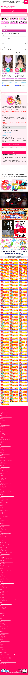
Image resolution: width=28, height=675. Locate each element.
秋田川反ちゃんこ (5, 418)
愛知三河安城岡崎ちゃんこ (7, 544)
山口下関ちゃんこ (5, 636)
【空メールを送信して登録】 (14, 144)
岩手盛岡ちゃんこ (5, 430)
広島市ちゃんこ (4, 633)
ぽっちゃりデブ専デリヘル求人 (8, 662)
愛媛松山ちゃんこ (5, 613)
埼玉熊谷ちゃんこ (5, 454)
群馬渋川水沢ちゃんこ (6, 468)
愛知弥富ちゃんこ (5, 549)
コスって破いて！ (5, 665)
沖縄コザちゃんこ (5, 650)
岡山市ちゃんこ (4, 647)
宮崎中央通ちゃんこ (6, 646)
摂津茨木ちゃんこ (5, 602)
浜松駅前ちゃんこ (5, 557)
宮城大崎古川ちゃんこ (6, 417)
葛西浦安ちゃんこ (5, 492)
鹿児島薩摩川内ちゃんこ (7, 625)
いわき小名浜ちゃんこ (6, 422)
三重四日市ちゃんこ (6, 550)
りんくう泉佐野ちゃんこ (7, 596)
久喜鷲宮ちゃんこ (5, 488)
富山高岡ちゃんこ (5, 520)
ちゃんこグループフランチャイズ (9, 660)
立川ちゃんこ (4, 442)
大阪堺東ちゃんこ (5, 594)
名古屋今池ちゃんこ (6, 542)
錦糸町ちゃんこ (4, 465)
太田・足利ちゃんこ (6, 486)
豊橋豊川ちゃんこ (5, 555)
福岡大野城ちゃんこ (6, 638)
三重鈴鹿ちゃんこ (5, 565)
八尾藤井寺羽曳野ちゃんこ (7, 588)
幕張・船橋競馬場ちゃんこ (7, 496)
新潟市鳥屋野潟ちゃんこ (7, 531)
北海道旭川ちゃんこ (6, 423)
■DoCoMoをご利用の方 (6, 132)
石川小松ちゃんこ (5, 518)
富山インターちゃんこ (6, 523)
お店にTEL (14, 11)
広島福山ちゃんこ (5, 623)
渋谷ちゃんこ (4, 505)
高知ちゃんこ (4, 639)
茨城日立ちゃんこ (5, 512)
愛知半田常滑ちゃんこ (6, 568)
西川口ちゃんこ (4, 441)
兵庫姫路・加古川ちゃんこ (7, 586)
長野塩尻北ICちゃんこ (6, 533)
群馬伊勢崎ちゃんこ (6, 478)
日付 (3, 35)
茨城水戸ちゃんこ (5, 444)
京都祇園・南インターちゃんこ (8, 576)
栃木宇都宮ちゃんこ (6, 452)
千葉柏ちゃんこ (4, 497)
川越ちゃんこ (4, 447)
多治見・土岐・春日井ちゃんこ (8, 552)
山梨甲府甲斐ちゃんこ (6, 528)
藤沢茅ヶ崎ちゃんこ (6, 480)
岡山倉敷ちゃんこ (5, 641)
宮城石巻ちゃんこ (5, 413)
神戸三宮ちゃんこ (5, 591)
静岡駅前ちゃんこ (5, 554)
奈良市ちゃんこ (4, 589)
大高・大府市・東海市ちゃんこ (8, 558)
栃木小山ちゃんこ (5, 455)
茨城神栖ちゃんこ (5, 489)
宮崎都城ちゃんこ (5, 628)
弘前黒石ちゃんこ (5, 420)
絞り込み (4, 41)
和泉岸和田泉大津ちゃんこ (7, 583)
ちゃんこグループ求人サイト (8, 658)
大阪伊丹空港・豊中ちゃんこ (8, 581)
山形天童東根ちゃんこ (6, 415)
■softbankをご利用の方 (6, 135)
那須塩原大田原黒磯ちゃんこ (8, 491)
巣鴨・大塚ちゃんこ (6, 513)
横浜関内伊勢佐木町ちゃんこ (8, 439)
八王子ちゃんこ (4, 509)
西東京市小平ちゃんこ (6, 502)
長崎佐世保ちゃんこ (6, 616)
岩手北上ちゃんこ (5, 425)
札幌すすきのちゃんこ (6, 426)
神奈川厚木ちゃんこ (6, 459)
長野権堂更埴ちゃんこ (6, 530)
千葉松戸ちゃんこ (5, 473)
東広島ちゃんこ (4, 642)
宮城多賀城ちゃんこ (6, 428)
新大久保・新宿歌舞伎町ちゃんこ (9, 460)
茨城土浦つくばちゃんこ (7, 470)
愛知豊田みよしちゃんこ (7, 562)
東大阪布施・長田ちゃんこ (7, 584)
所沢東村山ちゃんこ (6, 484)
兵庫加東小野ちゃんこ (6, 605)
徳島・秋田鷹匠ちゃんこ (7, 626)
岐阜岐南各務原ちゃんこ (7, 560)
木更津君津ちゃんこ (6, 463)
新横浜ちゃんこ (4, 494)
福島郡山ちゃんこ (5, 431)
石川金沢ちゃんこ (5, 521)
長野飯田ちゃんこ (5, 526)
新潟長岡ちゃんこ (5, 525)
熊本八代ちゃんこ (5, 644)
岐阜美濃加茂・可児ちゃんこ (8, 570)
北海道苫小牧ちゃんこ (6, 434)
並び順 (3, 47)
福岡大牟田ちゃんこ (6, 649)
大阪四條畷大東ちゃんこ (7, 607)
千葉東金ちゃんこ (5, 467)
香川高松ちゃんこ (5, 621)
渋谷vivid (3, 663)
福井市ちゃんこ (4, 538)
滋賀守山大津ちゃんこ (6, 604)
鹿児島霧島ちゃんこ (6, 620)
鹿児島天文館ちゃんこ (6, 615)
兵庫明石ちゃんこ (5, 592)
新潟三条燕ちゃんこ (6, 536)
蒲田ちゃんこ (4, 507)
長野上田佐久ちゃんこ (6, 534)
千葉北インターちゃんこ (7, 501)
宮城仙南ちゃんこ (5, 412)
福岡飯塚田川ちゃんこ (6, 634)
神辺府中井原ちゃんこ (6, 652)
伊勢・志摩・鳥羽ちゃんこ (7, 567)
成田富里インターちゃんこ (7, 449)
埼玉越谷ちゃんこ (5, 481)
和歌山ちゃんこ (4, 578)
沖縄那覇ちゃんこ (5, 629)
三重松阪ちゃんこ (5, 563)
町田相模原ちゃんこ (6, 457)
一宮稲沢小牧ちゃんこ (6, 547)
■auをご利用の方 (5, 133)
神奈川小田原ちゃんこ (6, 471)
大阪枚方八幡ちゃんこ (6, 600)
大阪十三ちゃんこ (5, 597)
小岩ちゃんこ (4, 504)
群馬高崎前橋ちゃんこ (6, 450)
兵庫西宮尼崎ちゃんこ (6, 609)
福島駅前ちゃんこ (5, 433)
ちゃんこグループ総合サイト (8, 657)
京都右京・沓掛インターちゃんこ (9, 599)
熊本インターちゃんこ (6, 618)
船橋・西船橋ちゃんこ (6, 510)
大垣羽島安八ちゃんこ (6, 546)
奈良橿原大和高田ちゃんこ (7, 579)
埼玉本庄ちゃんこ (5, 462)
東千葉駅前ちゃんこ (6, 446)
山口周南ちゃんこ (5, 631)
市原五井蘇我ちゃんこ (6, 499)
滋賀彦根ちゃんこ (5, 575)
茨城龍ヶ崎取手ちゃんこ (7, 483)
